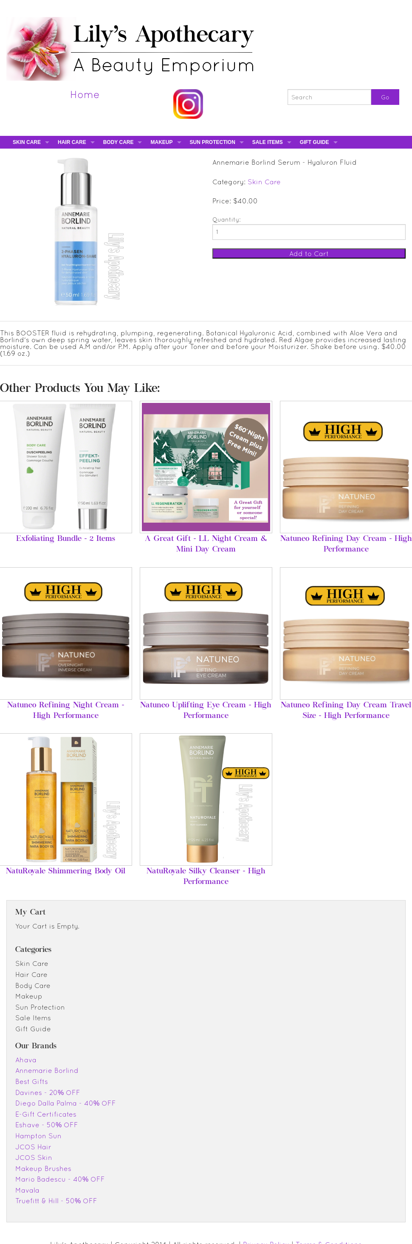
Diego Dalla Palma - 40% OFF (65, 1103)
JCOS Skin (33, 1157)
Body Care (118, 142)
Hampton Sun (38, 1136)
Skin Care (27, 142)
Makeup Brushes (43, 1168)
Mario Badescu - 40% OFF (60, 1179)
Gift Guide (314, 142)
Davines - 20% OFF (47, 1092)
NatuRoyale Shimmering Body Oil (65, 871)
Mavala (27, 1190)
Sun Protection (212, 142)
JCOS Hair (33, 1147)
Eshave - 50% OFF (46, 1125)
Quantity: (226, 219)
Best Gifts (31, 1081)
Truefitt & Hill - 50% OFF (56, 1201)
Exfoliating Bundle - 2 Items (65, 539)
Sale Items (267, 142)
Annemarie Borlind (47, 1070)
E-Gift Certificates (45, 1114)
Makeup (161, 142)
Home (85, 94)
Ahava (26, 1060)
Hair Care (72, 142)
